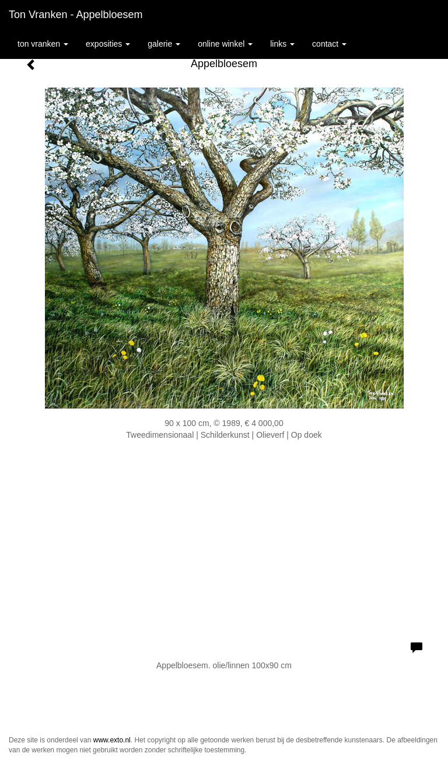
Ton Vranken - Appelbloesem (75, 14)
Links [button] (282, 43)
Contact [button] (329, 43)
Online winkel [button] (225, 43)
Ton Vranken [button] (43, 43)
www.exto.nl (112, 740)
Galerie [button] (164, 43)
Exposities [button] (108, 43)
